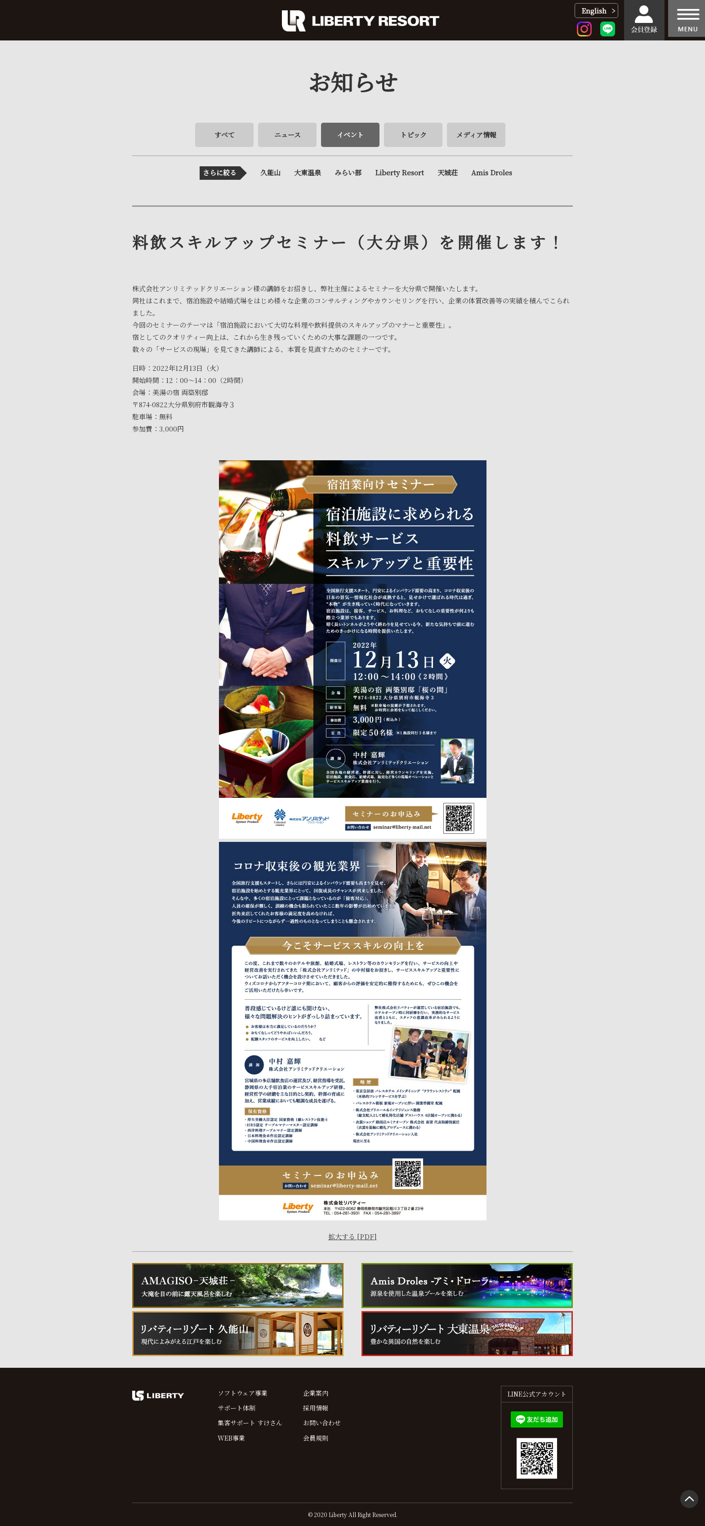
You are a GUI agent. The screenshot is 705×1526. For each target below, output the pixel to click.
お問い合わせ (322, 1422)
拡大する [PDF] (352, 1236)
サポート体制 (236, 1407)
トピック (413, 134)
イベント (350, 134)
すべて (224, 134)
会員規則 (315, 1437)
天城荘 (447, 172)
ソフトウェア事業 (243, 1392)
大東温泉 (307, 172)
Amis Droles (491, 172)
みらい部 (348, 172)
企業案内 (315, 1392)
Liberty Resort (399, 172)
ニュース (287, 134)
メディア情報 (476, 134)
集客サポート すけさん (250, 1422)
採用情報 (315, 1407)
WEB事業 (231, 1437)
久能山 (270, 172)
